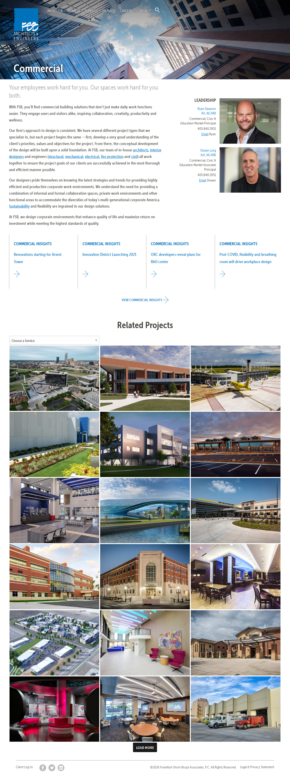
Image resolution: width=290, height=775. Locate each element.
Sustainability (19, 206)
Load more (145, 747)
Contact (143, 10)
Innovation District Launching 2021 (109, 254)
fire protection (112, 156)
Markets (73, 10)
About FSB (55, 10)
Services (91, 10)
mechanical (74, 156)
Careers (126, 10)
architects (140, 150)
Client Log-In (24, 767)
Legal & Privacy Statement (257, 767)
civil (134, 156)
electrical (92, 156)
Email (204, 134)
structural (55, 156)
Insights (108, 10)
